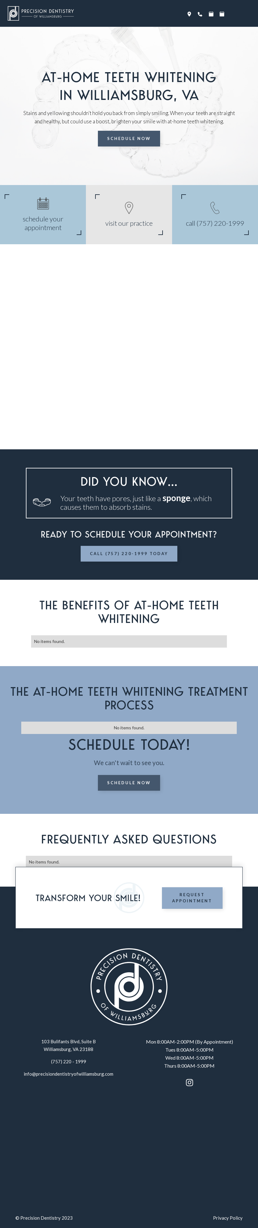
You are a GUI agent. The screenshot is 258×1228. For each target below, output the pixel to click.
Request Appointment (192, 897)
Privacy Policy (228, 1218)
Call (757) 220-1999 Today (129, 553)
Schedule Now (129, 138)
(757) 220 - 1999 (68, 1061)
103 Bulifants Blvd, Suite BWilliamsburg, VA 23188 (68, 1045)
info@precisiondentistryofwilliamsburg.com (68, 1074)
